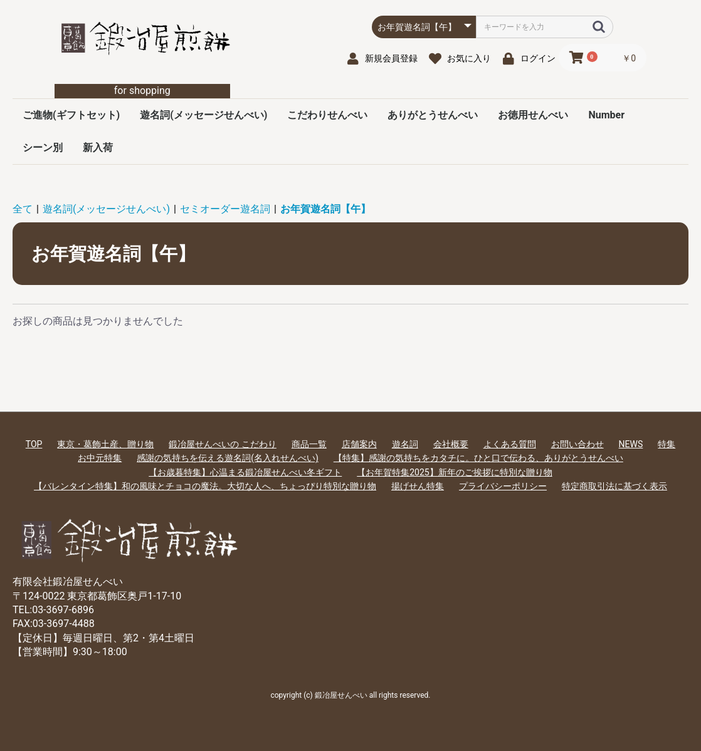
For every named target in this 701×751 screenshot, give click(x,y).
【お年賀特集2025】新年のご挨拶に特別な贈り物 (454, 472)
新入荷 (98, 147)
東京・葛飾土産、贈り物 (105, 444)
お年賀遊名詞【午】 (325, 209)
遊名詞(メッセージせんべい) (203, 115)
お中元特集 (100, 458)
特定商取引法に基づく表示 (614, 486)
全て (23, 209)
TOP (34, 444)
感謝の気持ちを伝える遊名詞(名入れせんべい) (228, 458)
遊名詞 (405, 444)
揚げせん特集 (417, 486)
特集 (666, 444)
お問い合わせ (577, 444)
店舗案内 (359, 444)
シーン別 (43, 147)
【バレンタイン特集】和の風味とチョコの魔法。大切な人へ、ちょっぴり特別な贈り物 (205, 486)
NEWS (631, 444)
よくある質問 (509, 444)
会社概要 (450, 444)
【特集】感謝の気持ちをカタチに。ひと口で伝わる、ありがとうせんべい (478, 458)
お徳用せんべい (533, 115)
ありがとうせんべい (432, 115)
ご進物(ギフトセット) (71, 115)
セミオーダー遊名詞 (225, 209)
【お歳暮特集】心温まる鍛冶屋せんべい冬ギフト (245, 472)
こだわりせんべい (327, 115)
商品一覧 (309, 444)
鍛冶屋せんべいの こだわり (222, 444)
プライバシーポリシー (503, 486)
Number (606, 115)
